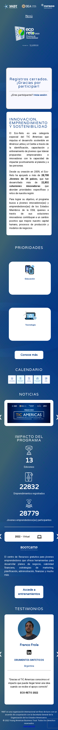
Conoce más (29, 355)
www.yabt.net (29, 726)
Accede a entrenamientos (29, 592)
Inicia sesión (40, 95)
